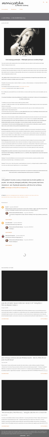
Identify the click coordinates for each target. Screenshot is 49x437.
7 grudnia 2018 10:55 (20, 235)
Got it (28, 435)
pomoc (15, 197)
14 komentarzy (5, 426)
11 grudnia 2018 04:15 (28, 212)
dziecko (8, 195)
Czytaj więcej (44, 318)
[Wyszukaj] (43, 2)
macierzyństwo (6, 197)
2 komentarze (5, 318)
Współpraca (13, 9)
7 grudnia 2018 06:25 (17, 222)
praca (18, 197)
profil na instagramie (21, 187)
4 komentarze (5, 373)
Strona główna (5, 9)
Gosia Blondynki (8, 222)
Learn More (22, 435)
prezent (23, 197)
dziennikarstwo (15, 195)
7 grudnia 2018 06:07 (13, 206)
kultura (31, 195)
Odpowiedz (8, 219)
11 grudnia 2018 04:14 (28, 226)
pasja (11, 197)
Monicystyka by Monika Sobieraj (16, 212)
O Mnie (21, 9)
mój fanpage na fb (10, 187)
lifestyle (36, 195)
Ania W (6, 206)
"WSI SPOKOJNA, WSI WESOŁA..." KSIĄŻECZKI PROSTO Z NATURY (24, 412)
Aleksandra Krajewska (10, 235)
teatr (26, 197)
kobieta (27, 195)
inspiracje (22, 195)
